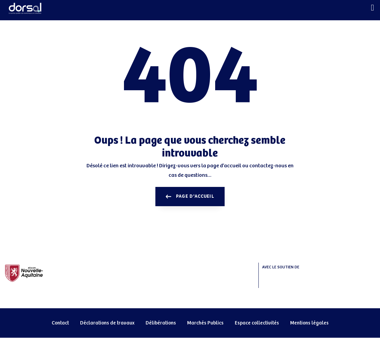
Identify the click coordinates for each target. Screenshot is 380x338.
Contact (60, 323)
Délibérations (161, 323)
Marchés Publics (205, 323)
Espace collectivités (257, 323)
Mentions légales (309, 323)
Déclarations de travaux (107, 323)
